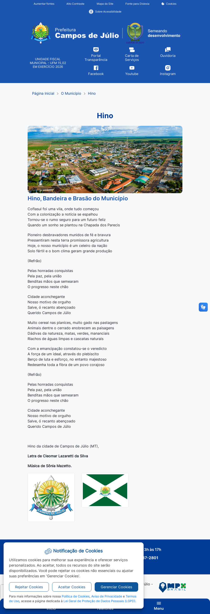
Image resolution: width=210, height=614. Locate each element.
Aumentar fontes (44, 3)
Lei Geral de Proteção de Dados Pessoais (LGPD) (99, 601)
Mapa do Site (105, 3)
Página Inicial (43, 93)
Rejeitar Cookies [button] (29, 587)
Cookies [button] (169, 3)
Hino (92, 93)
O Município (71, 93)
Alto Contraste (75, 3)
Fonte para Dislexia (137, 3)
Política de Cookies (76, 596)
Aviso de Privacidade (106, 596)
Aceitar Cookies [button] (71, 587)
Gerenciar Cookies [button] (116, 587)
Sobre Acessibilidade (105, 11)
